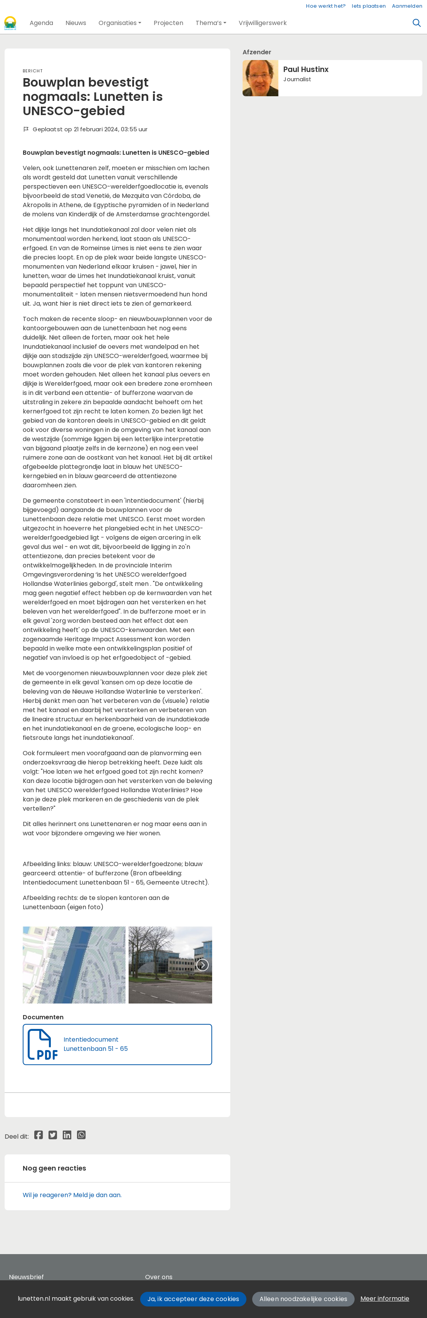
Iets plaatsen (369, 6)
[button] (41, 23)
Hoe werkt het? (326, 6)
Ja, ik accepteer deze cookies (193, 1299)
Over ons (158, 1277)
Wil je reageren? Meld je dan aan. (72, 1195)
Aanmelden (407, 6)
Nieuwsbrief (26, 1277)
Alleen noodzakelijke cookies (304, 1299)
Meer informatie (384, 1298)
